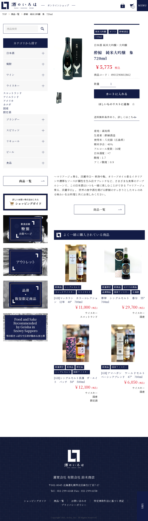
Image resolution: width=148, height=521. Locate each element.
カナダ (7, 104)
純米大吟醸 (100, 31)
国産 (6, 108)
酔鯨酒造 (123, 31)
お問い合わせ (78, 501)
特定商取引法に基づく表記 (109, 501)
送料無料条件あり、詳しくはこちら (115, 117)
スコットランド (12, 93)
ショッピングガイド (35, 501)
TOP (4, 14)
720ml (98, 36)
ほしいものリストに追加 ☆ (117, 104)
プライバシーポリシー (74, 505)
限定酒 (7, 112)
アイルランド (11, 97)
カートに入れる (117, 94)
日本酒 (98, 45)
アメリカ (8, 101)
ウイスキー (91, 313)
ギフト (113, 31)
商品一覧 (15, 14)
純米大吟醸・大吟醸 (115, 45)
